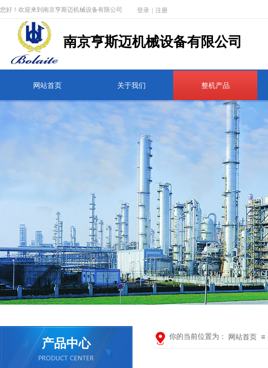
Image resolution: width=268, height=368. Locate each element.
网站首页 (47, 85)
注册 (161, 10)
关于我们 (131, 85)
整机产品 (215, 85)
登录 (143, 10)
